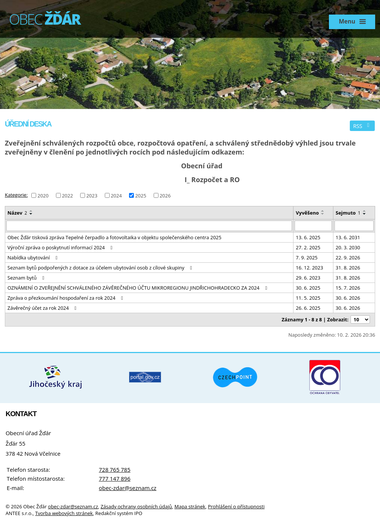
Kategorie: (16, 194)
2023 (91, 195)
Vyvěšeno (307, 212)
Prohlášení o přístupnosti (236, 506)
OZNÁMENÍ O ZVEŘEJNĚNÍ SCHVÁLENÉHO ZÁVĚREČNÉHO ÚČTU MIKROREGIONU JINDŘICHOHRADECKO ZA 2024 (138, 287)
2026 (165, 195)
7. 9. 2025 (306, 257)
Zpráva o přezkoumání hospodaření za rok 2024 (66, 297)
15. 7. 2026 (348, 287)
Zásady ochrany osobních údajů (136, 506)
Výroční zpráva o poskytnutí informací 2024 (60, 247)
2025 (140, 195)
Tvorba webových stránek (64, 513)
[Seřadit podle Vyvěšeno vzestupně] (323, 210)
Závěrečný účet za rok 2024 (43, 308)
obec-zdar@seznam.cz (127, 488)
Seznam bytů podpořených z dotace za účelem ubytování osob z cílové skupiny (100, 267)
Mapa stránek (190, 506)
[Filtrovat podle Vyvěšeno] (313, 226)
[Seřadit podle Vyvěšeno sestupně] (323, 213)
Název (17, 212)
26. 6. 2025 (308, 308)
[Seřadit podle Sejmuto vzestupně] (365, 210)
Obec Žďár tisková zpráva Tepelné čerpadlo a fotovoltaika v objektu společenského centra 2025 (114, 237)
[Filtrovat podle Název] (149, 226)
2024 (116, 195)
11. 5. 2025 (308, 297)
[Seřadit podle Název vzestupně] (31, 210)
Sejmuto (348, 212)
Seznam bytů (26, 277)
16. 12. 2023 (309, 267)
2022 (67, 195)
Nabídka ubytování (33, 257)
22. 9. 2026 (348, 257)
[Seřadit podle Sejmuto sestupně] (365, 213)
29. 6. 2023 (308, 277)
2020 (42, 195)
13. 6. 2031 (348, 237)
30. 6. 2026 (348, 297)
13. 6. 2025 (308, 237)
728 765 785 (115, 469)
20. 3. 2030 (348, 247)
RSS (362, 126)
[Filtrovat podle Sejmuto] (354, 226)
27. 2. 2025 (308, 247)
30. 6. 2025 (308, 287)
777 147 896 (115, 478)
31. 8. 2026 (348, 267)
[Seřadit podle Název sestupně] (31, 213)
